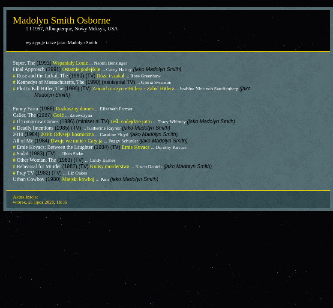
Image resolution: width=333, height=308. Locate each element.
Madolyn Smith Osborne (61, 20)
